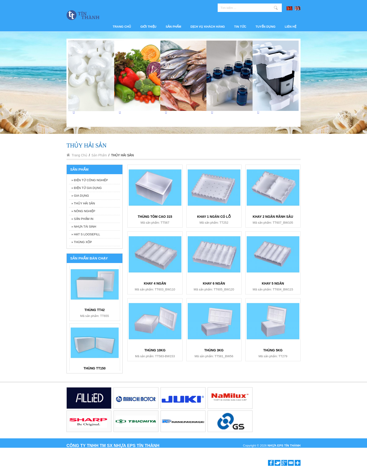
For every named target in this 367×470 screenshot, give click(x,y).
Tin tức (240, 26)
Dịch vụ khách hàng (208, 26)
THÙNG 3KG (214, 350)
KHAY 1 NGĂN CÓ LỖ (214, 216)
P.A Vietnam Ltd (290, 450)
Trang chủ (122, 26)
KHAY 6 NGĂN (95, 309)
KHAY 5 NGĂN (273, 283)
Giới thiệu (148, 26)
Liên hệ (290, 26)
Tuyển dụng (265, 26)
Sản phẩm (173, 26)
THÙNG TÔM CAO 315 (155, 216)
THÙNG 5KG (273, 350)
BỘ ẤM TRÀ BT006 (94, 367)
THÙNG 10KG (154, 350)
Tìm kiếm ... (276, 8)
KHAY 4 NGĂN (155, 283)
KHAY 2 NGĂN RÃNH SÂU (273, 216)
